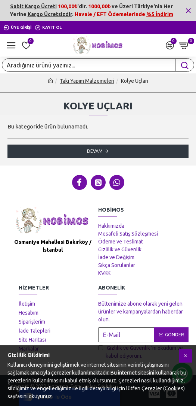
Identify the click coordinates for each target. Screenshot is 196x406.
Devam (95, 151)
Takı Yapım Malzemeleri (87, 81)
